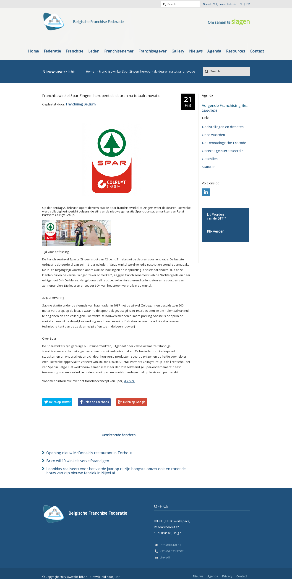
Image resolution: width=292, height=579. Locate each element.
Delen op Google (134, 402)
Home (90, 71)
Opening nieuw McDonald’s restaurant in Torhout (89, 453)
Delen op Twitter (59, 402)
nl (241, 4)
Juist (117, 577)
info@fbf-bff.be (170, 545)
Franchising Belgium (81, 104)
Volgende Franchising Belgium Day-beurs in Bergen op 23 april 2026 (226, 105)
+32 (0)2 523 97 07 (171, 551)
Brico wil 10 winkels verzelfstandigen (77, 461)
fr (248, 4)
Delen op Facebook (96, 402)
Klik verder (215, 231)
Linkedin (231, 4)
